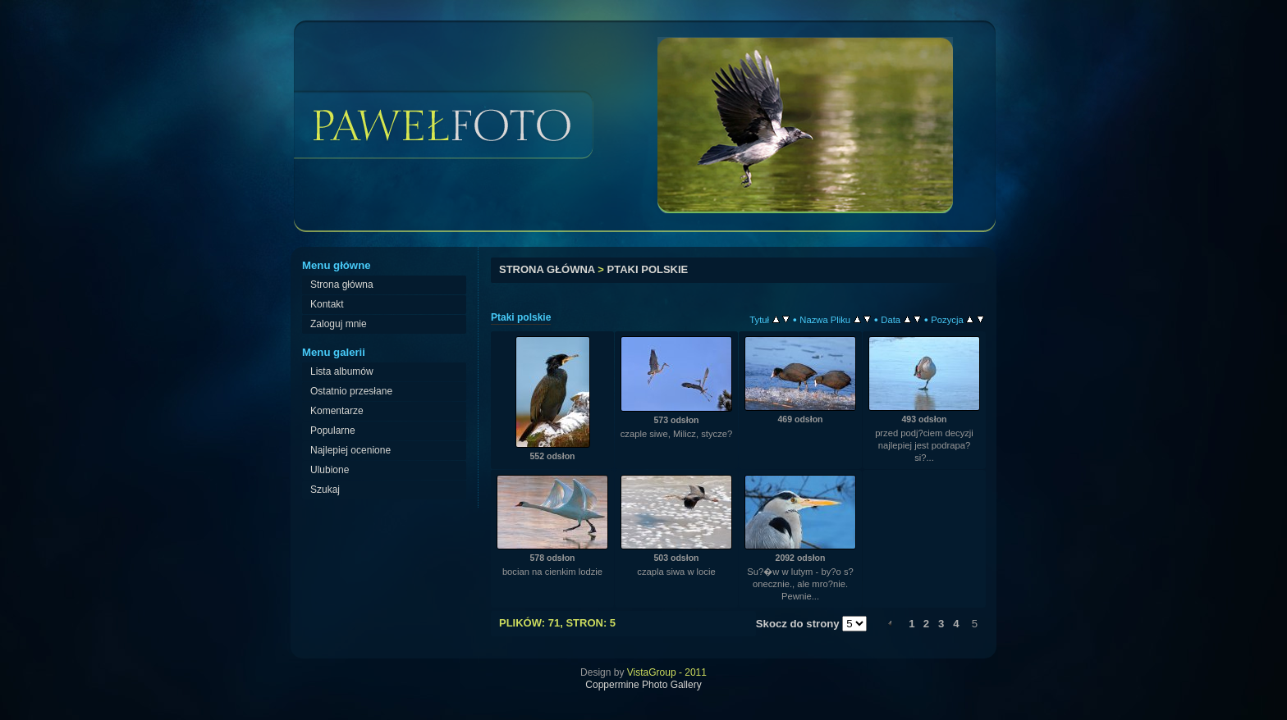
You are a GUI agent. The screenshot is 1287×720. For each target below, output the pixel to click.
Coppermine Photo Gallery (643, 684)
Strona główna (547, 269)
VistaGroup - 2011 (667, 672)
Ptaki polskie (648, 269)
